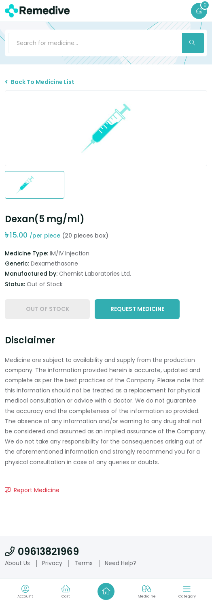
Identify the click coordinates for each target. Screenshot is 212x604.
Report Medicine (32, 490)
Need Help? (120, 563)
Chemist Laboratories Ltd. (95, 274)
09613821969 (42, 551)
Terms (83, 563)
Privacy (52, 563)
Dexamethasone (54, 263)
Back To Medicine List (39, 82)
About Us (17, 563)
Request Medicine (137, 309)
